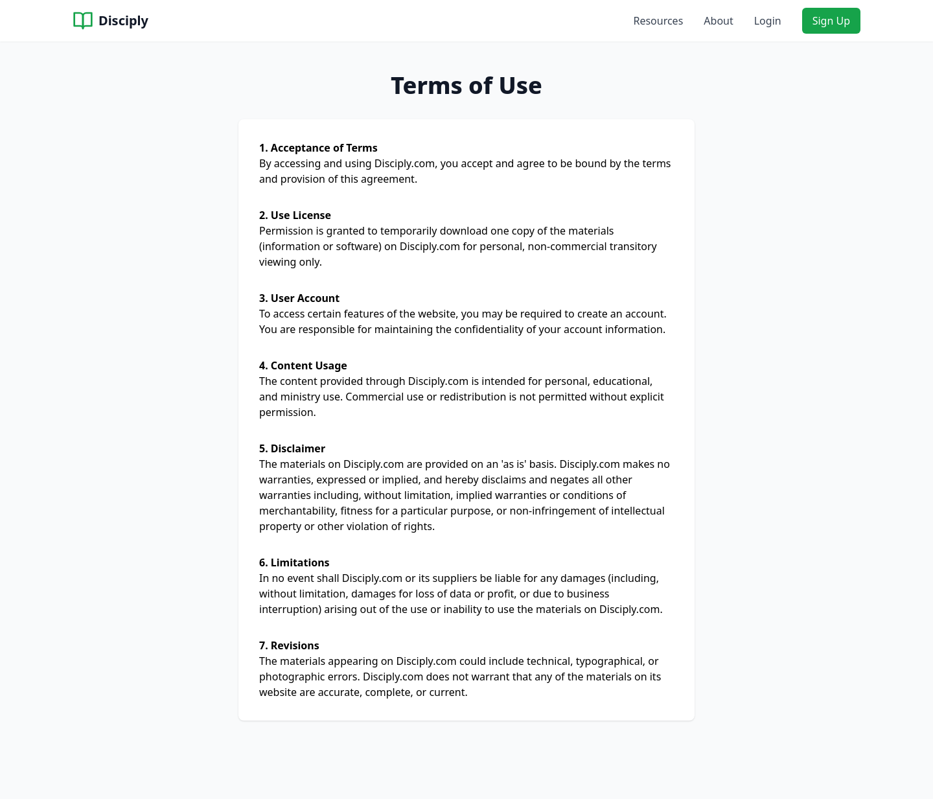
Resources (658, 21)
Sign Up (831, 21)
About (718, 21)
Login (767, 21)
